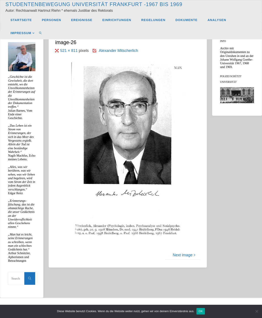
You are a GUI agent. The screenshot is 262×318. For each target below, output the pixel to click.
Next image (184, 255)
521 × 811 (69, 50)
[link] (40, 32)
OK (201, 311)
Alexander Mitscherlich (118, 50)
